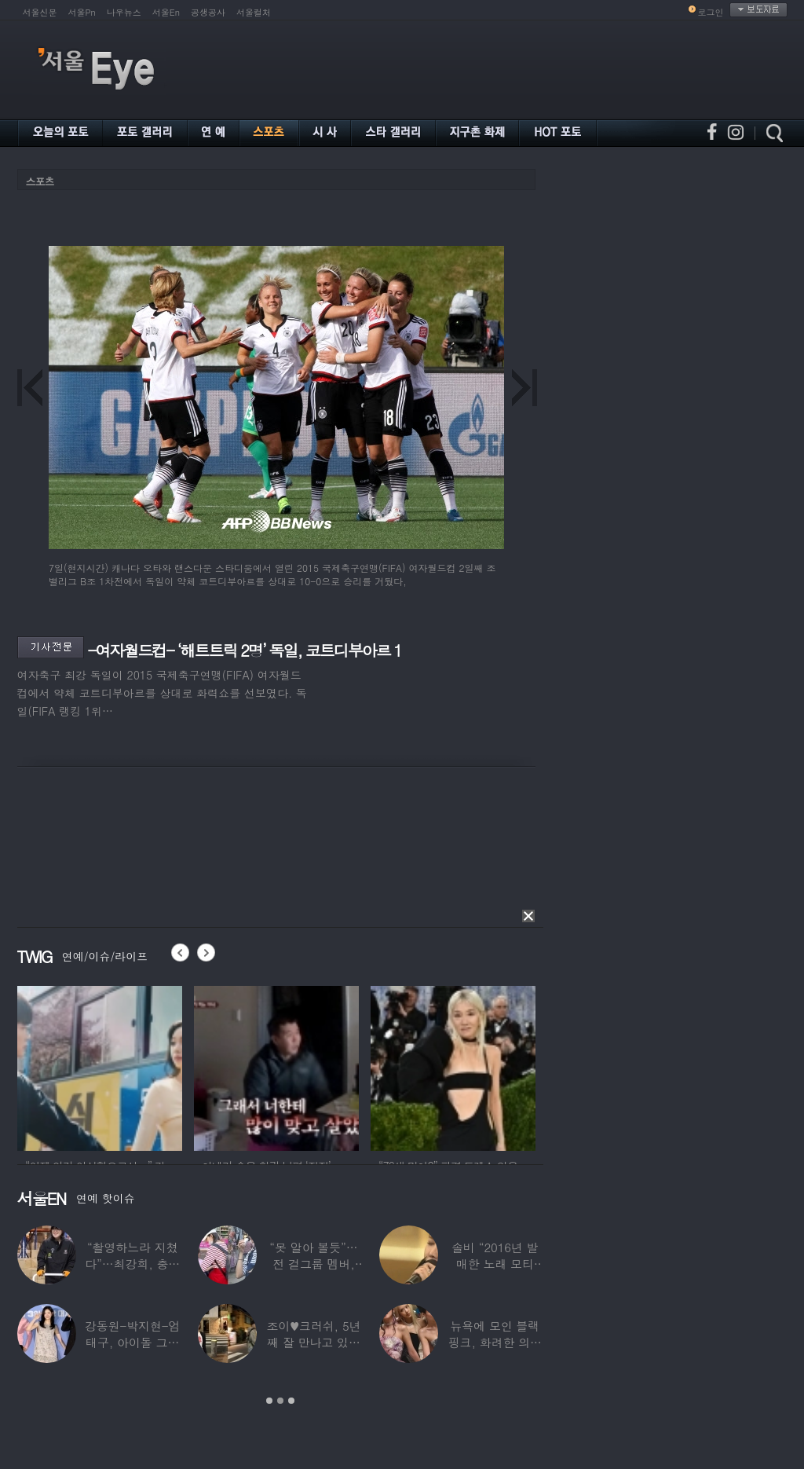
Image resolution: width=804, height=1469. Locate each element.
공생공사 (208, 12)
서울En (166, 12)
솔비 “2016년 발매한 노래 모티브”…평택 (494, 1263)
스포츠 (40, 181)
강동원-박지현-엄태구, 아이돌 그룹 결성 (131, 1342)
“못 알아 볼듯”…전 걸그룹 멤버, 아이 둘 (313, 1263)
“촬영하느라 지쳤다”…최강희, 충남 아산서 (132, 1263)
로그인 (711, 12)
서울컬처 (253, 12)
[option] (99, 1066)
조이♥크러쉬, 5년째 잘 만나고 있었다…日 (313, 1342)
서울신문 (40, 12)
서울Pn (82, 12)
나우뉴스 (124, 12)
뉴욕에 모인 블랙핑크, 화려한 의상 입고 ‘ (494, 1342)
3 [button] (291, 1401)
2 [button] (280, 1401)
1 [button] (269, 1401)
